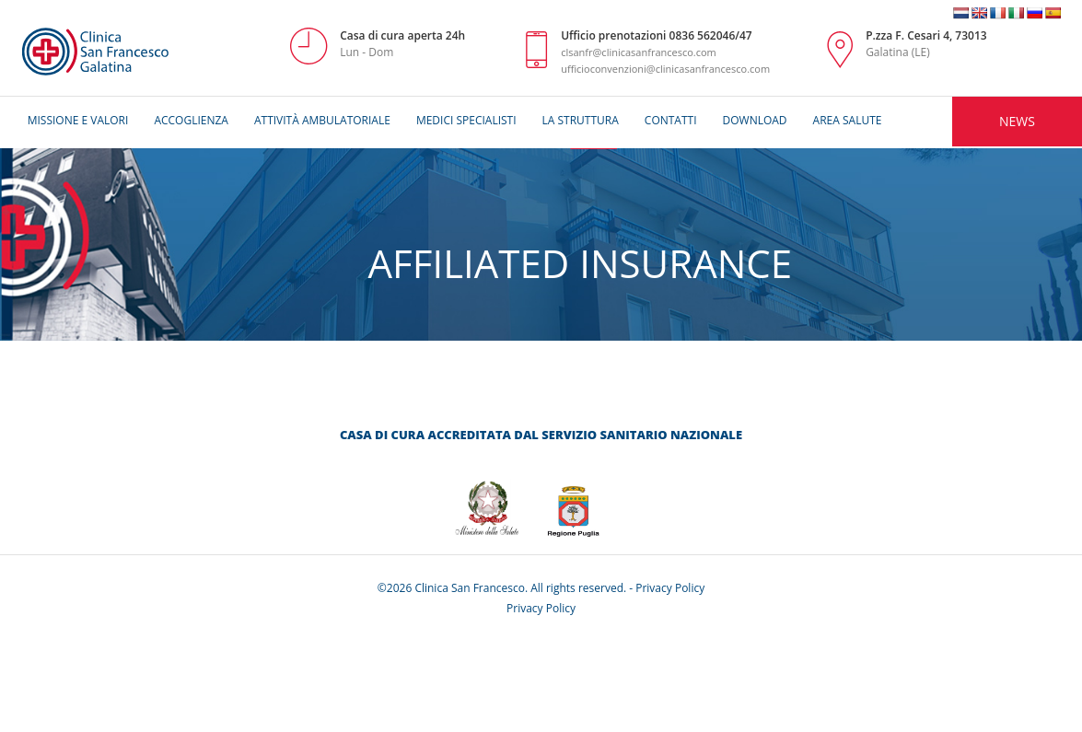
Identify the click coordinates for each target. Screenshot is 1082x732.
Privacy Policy (669, 588)
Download (755, 120)
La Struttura (580, 120)
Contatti (671, 120)
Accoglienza (191, 120)
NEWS (1017, 121)
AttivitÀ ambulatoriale (322, 120)
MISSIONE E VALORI (78, 120)
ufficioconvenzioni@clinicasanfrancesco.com (665, 69)
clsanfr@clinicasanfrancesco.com (638, 52)
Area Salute (847, 120)
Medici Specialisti (466, 120)
